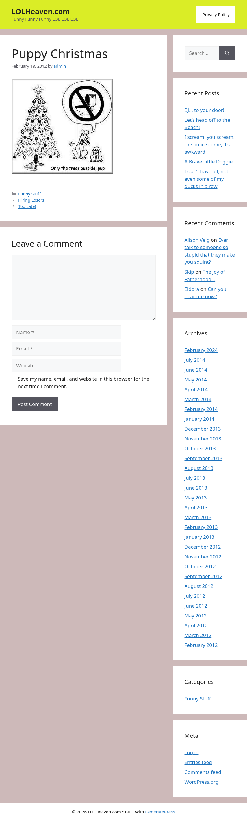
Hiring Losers (31, 200)
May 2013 (196, 497)
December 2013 (203, 428)
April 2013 (196, 507)
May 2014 (196, 379)
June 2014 (196, 369)
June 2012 (196, 605)
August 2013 (199, 468)
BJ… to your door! (204, 110)
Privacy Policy (216, 14)
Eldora (192, 289)
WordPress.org (202, 781)
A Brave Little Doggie (209, 161)
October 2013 (200, 448)
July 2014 (195, 360)
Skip (189, 271)
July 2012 (195, 596)
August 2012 (199, 586)
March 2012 (198, 635)
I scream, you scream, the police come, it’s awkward (210, 144)
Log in (192, 752)
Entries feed (198, 762)
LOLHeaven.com (41, 11)
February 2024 (201, 350)
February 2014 (201, 409)
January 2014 (200, 419)
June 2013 (196, 487)
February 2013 (201, 527)
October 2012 (200, 566)
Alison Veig (197, 240)
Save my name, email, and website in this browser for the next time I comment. (83, 382)
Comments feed (203, 772)
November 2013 (203, 438)
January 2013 (200, 537)
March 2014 (198, 399)
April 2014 (196, 389)
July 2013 (195, 478)
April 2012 (196, 625)
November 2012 (203, 556)
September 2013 (203, 458)
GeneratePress (160, 812)
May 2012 (196, 615)
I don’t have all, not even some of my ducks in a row (207, 178)
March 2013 (198, 517)
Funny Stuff (29, 194)
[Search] (227, 53)
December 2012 (203, 546)
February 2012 (201, 645)
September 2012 (203, 576)
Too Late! (27, 206)
